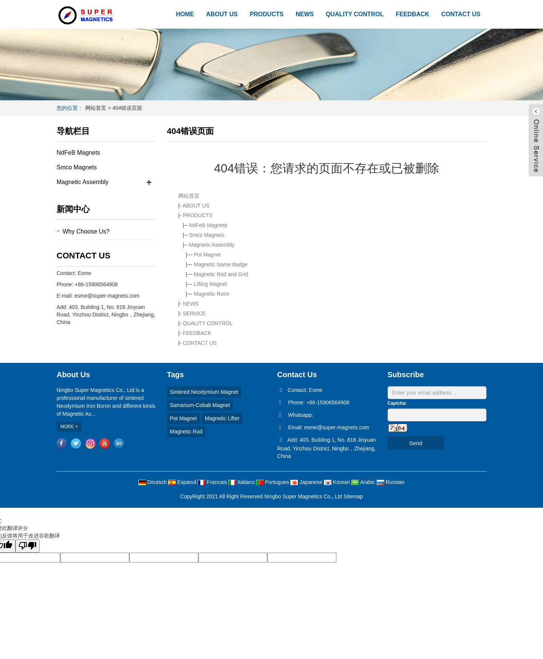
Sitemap (353, 496)
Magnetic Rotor (212, 294)
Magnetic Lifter (222, 418)
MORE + (69, 426)
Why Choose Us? (86, 231)
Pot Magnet (207, 255)
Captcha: (397, 403)
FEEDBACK (412, 14)
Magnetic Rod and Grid (221, 274)
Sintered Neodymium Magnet (204, 392)
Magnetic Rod (186, 432)
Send (415, 443)
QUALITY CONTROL (354, 14)
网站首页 (95, 108)
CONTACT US (460, 14)
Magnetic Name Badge (220, 264)
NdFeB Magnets (208, 225)
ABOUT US (222, 14)
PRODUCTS (267, 14)
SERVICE (194, 313)
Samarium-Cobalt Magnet (200, 405)
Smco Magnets (206, 235)
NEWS (305, 14)
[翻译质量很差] (27, 546)
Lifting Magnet (210, 284)
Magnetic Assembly (212, 245)
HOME (185, 14)
